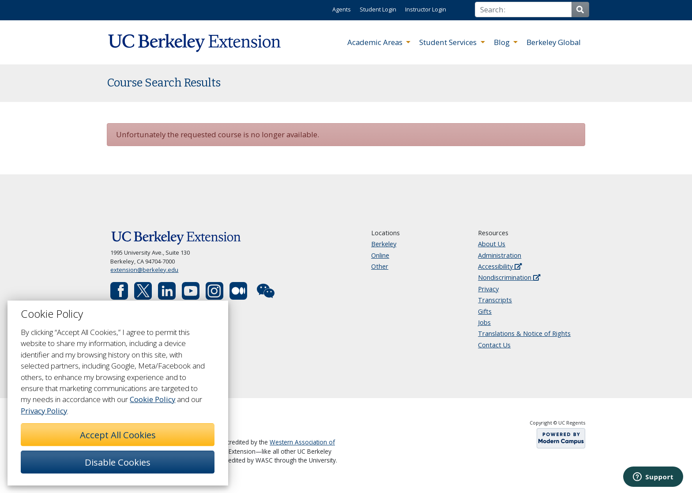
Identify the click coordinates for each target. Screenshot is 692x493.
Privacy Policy (44, 411)
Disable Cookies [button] (117, 462)
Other (379, 266)
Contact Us (494, 345)
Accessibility (500, 266)
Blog (502, 42)
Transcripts (495, 300)
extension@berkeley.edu (144, 270)
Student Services (448, 42)
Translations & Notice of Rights (524, 333)
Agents (341, 9)
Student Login (378, 9)
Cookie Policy (152, 399)
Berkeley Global (554, 42)
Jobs (484, 322)
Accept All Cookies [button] (118, 435)
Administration (499, 255)
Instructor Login (425, 9)
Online (380, 255)
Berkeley (383, 244)
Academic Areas (375, 42)
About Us (491, 244)
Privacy (488, 289)
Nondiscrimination (509, 277)
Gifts (485, 311)
